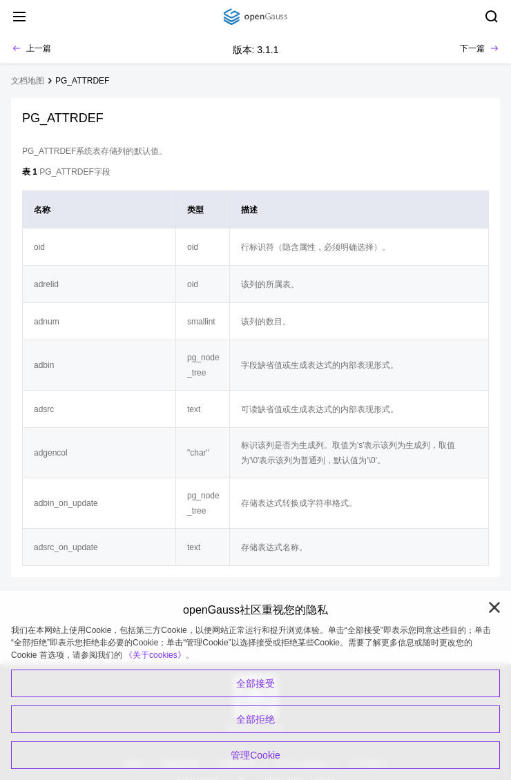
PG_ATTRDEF (82, 81)
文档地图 (27, 81)
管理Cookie (255, 755)
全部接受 (255, 683)
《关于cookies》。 (159, 655)
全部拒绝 (255, 719)
